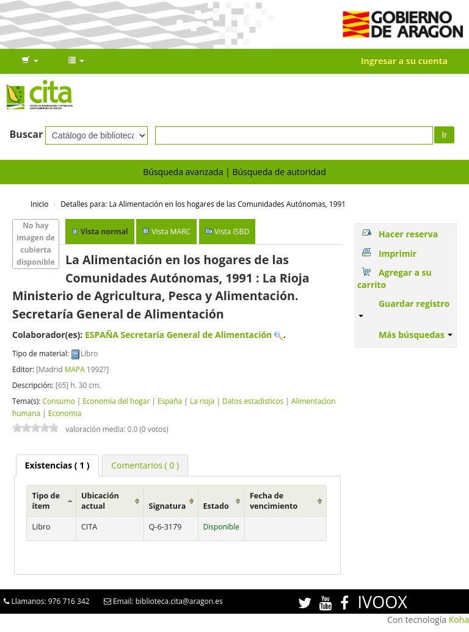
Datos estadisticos (252, 401)
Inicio (39, 204)
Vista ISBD (231, 231)
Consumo (58, 401)
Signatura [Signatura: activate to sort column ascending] (167, 506)
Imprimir (397, 253)
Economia (65, 413)
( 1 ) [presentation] (57, 465)
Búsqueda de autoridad (278, 172)
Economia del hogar (116, 401)
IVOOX (382, 602)
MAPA (75, 369)
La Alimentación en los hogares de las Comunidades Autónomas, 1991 (203, 204)
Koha (459, 619)
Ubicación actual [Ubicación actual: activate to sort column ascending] (100, 500)
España (170, 401)
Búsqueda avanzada (183, 172)
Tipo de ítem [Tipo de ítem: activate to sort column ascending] (46, 500)
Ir (444, 135)
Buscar (26, 134)
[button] (30, 61)
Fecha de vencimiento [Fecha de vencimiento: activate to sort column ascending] (273, 500)
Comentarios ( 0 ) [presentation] (145, 465)
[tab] (57, 465)
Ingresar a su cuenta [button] (404, 60)
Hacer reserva (408, 234)
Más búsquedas (416, 334)
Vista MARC (171, 231)
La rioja (202, 401)
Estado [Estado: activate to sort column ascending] (216, 506)
